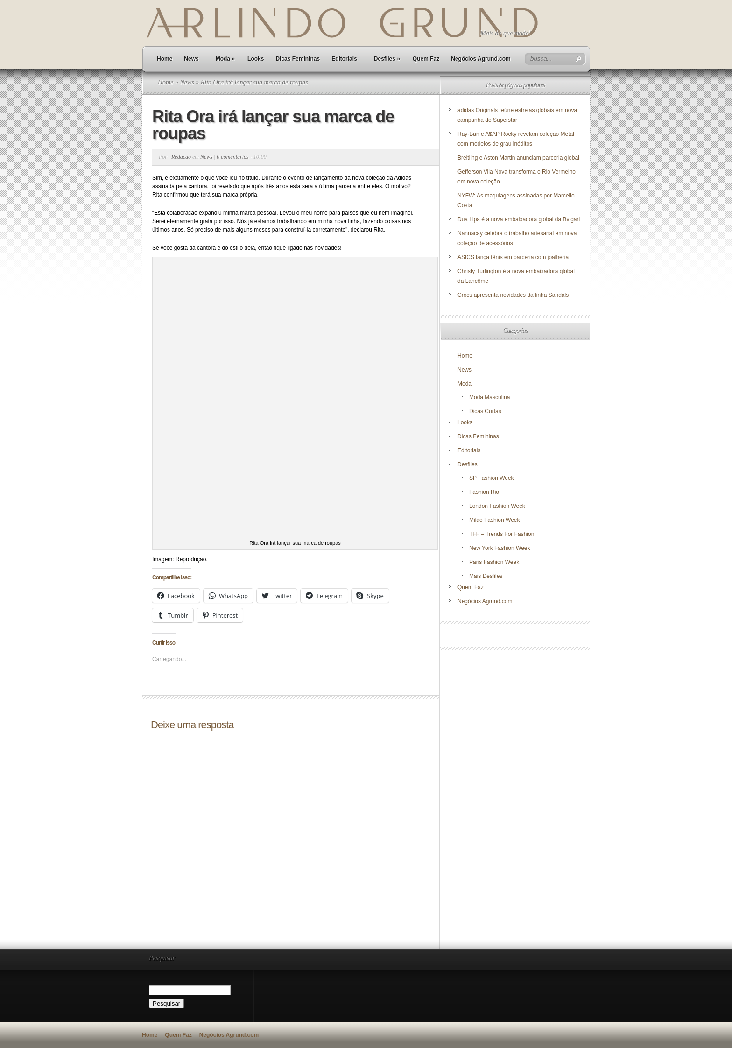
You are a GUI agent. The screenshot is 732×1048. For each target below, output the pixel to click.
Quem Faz (426, 59)
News (191, 59)
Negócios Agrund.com (481, 59)
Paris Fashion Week (494, 562)
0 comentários (232, 157)
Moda (225, 59)
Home (164, 59)
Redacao (181, 157)
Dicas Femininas (297, 59)
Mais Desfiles (485, 576)
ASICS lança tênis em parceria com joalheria (513, 257)
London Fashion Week (497, 506)
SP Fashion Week (491, 478)
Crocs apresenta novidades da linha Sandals (513, 295)
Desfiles (387, 59)
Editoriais (344, 59)
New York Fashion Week (499, 548)
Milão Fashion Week (494, 520)
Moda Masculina (489, 397)
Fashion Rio (484, 492)
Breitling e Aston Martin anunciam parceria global (518, 158)
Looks (255, 59)
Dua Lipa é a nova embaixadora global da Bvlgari (519, 219)
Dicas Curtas (485, 411)
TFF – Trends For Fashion (501, 534)
